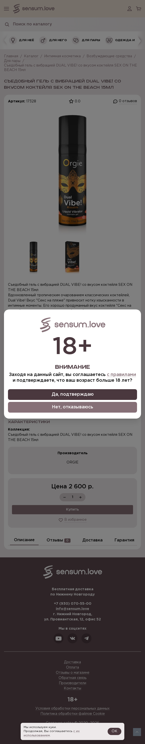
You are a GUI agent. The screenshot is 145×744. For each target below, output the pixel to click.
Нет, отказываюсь (72, 407)
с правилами (121, 375)
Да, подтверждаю (73, 394)
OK (114, 731)
